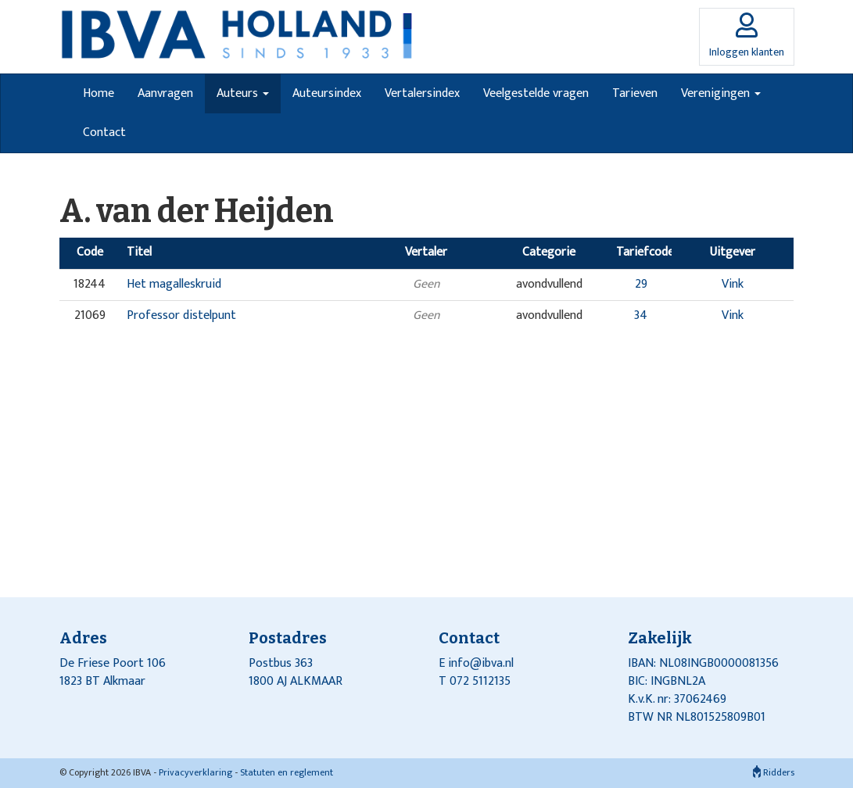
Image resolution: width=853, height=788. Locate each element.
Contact (104, 132)
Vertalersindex (422, 93)
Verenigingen (721, 93)
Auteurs (243, 93)
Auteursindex (326, 93)
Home (98, 93)
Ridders (773, 772)
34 (640, 315)
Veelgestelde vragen (536, 93)
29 (641, 284)
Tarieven (635, 93)
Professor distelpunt (181, 315)
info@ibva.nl (481, 663)
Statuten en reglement (286, 772)
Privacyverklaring (195, 772)
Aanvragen (165, 93)
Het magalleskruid (174, 284)
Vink (733, 284)
